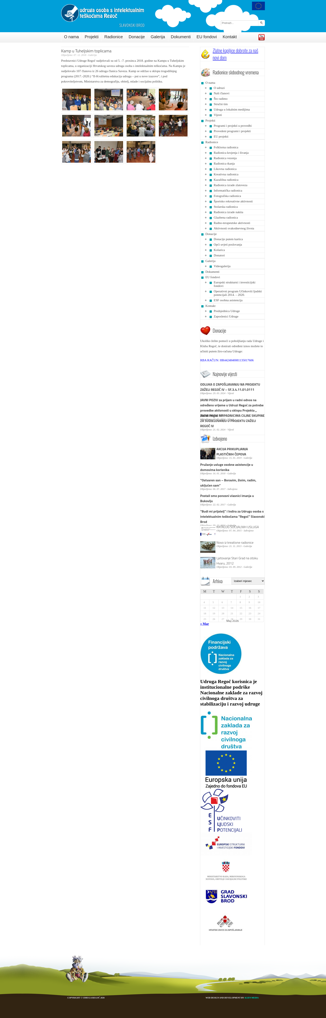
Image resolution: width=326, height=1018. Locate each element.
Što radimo (220, 98)
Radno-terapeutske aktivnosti (232, 223)
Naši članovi (221, 93)
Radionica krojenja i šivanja (231, 152)
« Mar (204, 624)
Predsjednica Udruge (227, 311)
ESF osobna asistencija (228, 300)
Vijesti (218, 115)
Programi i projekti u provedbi (233, 125)
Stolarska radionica (226, 206)
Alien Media (251, 998)
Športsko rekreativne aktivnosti (233, 201)
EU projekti (221, 136)
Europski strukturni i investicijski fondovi (234, 284)
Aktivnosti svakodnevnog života (234, 228)
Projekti (92, 36)
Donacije (137, 36)
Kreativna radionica (226, 174)
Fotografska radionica (227, 196)
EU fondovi (206, 36)
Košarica (219, 250)
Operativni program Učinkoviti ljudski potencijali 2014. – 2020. (238, 293)
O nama (71, 36)
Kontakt (230, 36)
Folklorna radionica (226, 147)
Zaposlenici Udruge (226, 316)
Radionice (113, 36)
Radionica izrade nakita (228, 212)
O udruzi (219, 88)
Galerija (158, 36)
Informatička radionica (228, 190)
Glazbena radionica (226, 217)
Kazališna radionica (226, 179)
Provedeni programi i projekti (232, 131)
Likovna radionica (225, 169)
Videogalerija (222, 266)
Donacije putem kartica (228, 239)
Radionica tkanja (224, 163)
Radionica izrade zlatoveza (230, 185)
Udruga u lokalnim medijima (232, 109)
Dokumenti (181, 36)
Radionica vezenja (225, 158)
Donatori (219, 255)
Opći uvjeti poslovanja (228, 244)
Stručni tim (221, 104)
